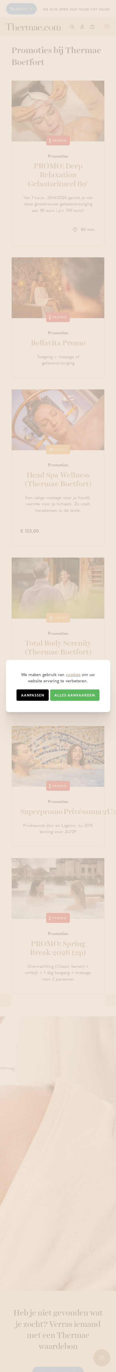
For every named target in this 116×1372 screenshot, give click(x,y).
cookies (73, 674)
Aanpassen (32, 695)
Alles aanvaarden (74, 695)
